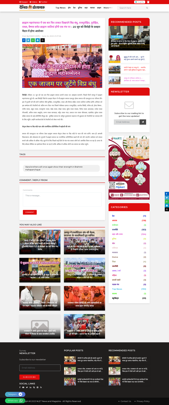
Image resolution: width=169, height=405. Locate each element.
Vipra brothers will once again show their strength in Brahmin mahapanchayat (54, 168)
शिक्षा (114, 262)
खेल (113, 243)
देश (74, 8)
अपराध (114, 220)
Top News (60, 8)
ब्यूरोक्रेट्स (115, 298)
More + (108, 8)
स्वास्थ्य (114, 294)
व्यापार (92, 8)
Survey (22, 351)
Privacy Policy (143, 401)
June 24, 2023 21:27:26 (51, 36)
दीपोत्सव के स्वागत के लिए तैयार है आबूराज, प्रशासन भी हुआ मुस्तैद (128, 43)
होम (69, 8)
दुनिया (80, 8)
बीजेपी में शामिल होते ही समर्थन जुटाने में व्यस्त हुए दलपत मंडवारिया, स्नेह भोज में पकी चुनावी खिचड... (90, 360)
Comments (27, 190)
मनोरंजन (115, 225)
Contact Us (126, 401)
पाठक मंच (115, 284)
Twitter (43, 2)
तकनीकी (115, 266)
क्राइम (99, 8)
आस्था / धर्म (116, 271)
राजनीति (115, 230)
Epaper (23, 2)
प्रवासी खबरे (116, 280)
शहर (86, 8)
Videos (33, 2)
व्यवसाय (115, 252)
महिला (114, 275)
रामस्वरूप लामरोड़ (34, 36)
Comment (29, 212)
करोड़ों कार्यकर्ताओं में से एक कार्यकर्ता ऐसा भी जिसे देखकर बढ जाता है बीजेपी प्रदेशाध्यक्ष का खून (90, 381)
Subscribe (29, 377)
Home (115, 257)
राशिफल (115, 248)
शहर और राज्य (117, 234)
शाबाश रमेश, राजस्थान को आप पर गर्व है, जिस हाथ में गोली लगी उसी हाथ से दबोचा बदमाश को (90, 371)
